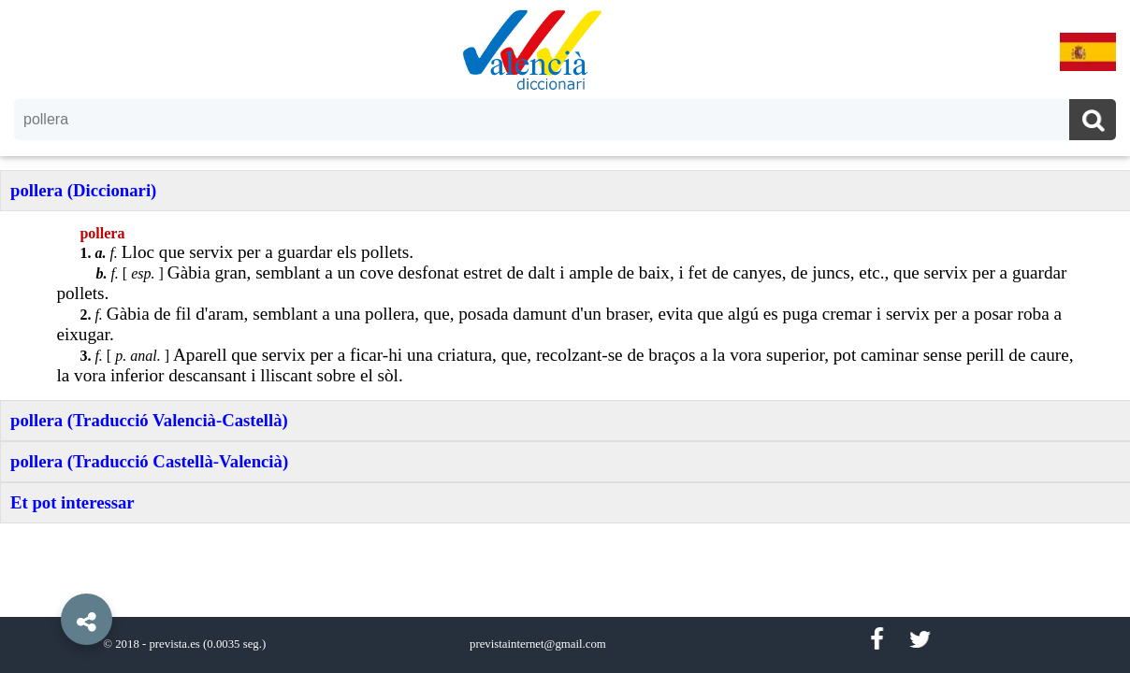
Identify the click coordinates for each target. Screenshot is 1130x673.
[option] (565, 336)
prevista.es (174, 644)
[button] (46, 576)
